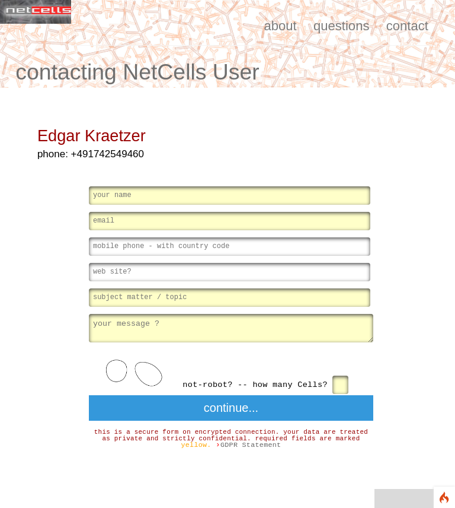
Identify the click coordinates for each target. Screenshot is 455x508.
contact (407, 25)
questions (341, 25)
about (280, 25)
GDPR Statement (250, 446)
